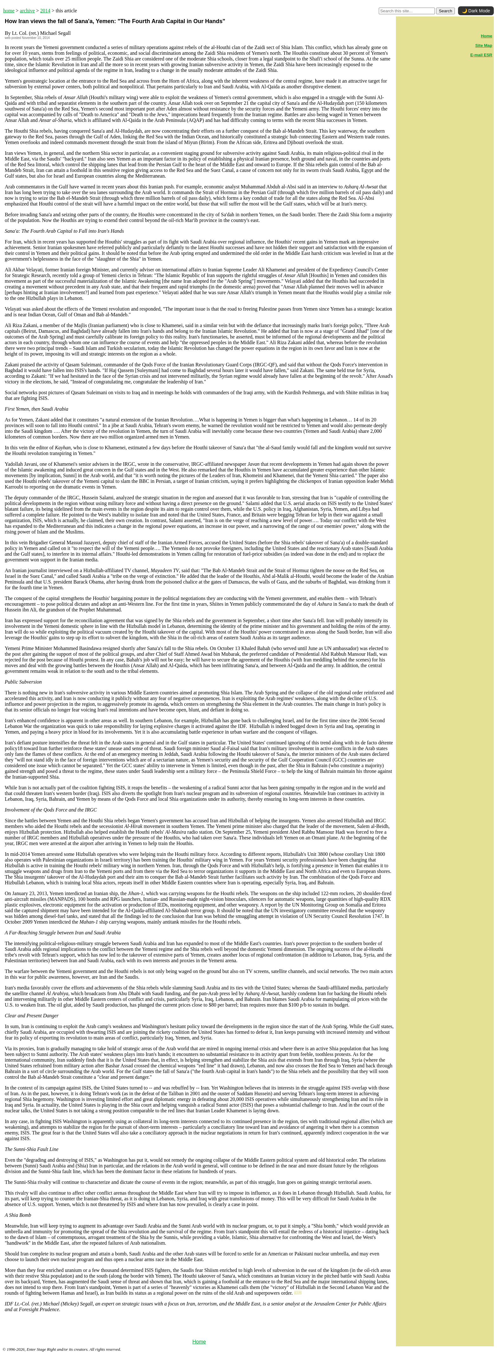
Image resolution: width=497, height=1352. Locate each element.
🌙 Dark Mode (476, 10)
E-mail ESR (481, 55)
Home (199, 1341)
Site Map (483, 45)
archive (27, 10)
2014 (45, 10)
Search (445, 11)
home (9, 10)
